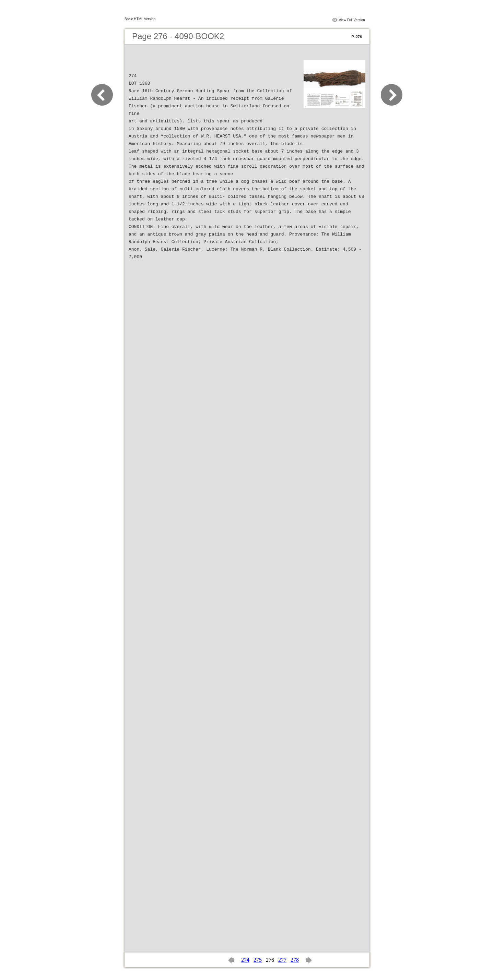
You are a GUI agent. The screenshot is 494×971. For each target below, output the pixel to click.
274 (245, 960)
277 (282, 960)
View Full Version (352, 20)
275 (258, 960)
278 (295, 960)
